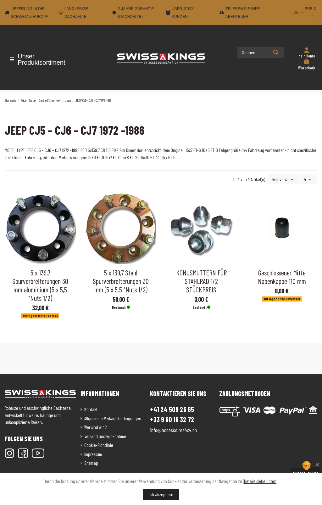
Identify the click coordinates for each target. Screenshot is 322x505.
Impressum (93, 453)
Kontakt (90, 408)
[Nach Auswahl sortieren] (285, 178)
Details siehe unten (260, 481)
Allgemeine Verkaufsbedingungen (112, 418)
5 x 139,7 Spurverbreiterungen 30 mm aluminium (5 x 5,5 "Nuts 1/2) (40, 285)
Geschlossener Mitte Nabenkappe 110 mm (282, 276)
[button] (42, 59)
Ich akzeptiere (161, 494)
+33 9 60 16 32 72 (172, 418)
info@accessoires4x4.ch (173, 429)
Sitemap (91, 462)
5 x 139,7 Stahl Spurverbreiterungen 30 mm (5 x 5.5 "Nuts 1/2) (121, 280)
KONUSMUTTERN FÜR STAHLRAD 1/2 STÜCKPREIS (201, 280)
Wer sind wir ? (95, 426)
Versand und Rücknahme (105, 435)
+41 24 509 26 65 (172, 409)
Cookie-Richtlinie (98, 444)
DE (298, 12)
